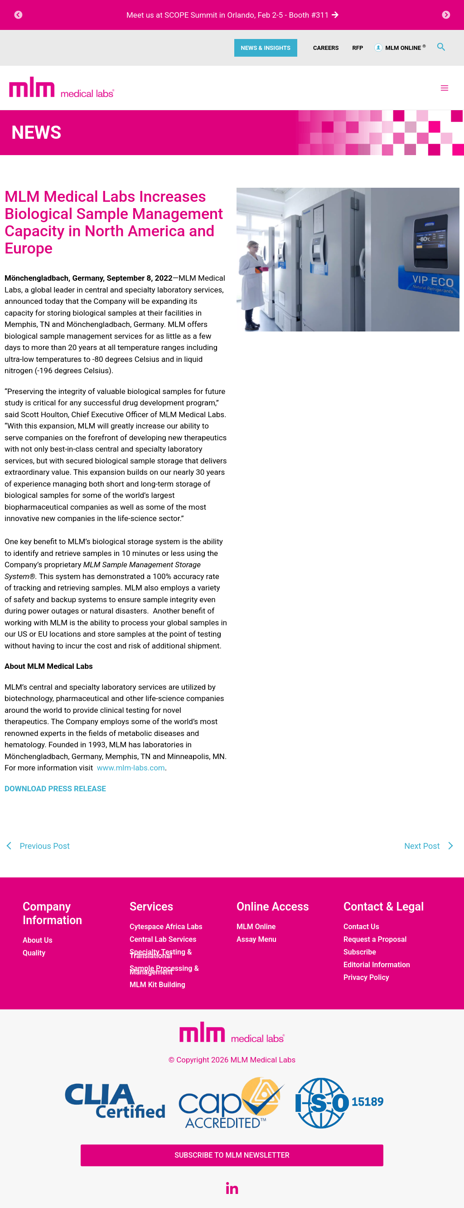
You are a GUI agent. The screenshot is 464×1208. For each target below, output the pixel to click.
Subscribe (359, 952)
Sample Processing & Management (164, 970)
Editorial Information (376, 965)
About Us (38, 940)
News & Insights (265, 47)
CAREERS (326, 47)
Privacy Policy (366, 977)
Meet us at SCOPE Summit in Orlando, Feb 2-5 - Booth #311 (232, 14)
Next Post (423, 846)
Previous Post (44, 846)
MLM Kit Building (157, 985)
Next (446, 15)
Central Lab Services (163, 939)
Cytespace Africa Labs (166, 927)
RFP (358, 47)
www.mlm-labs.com (131, 767)
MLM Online (256, 927)
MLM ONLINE (400, 47)
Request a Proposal (374, 939)
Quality (34, 953)
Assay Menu (256, 939)
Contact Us (361, 927)
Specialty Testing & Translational (161, 954)
